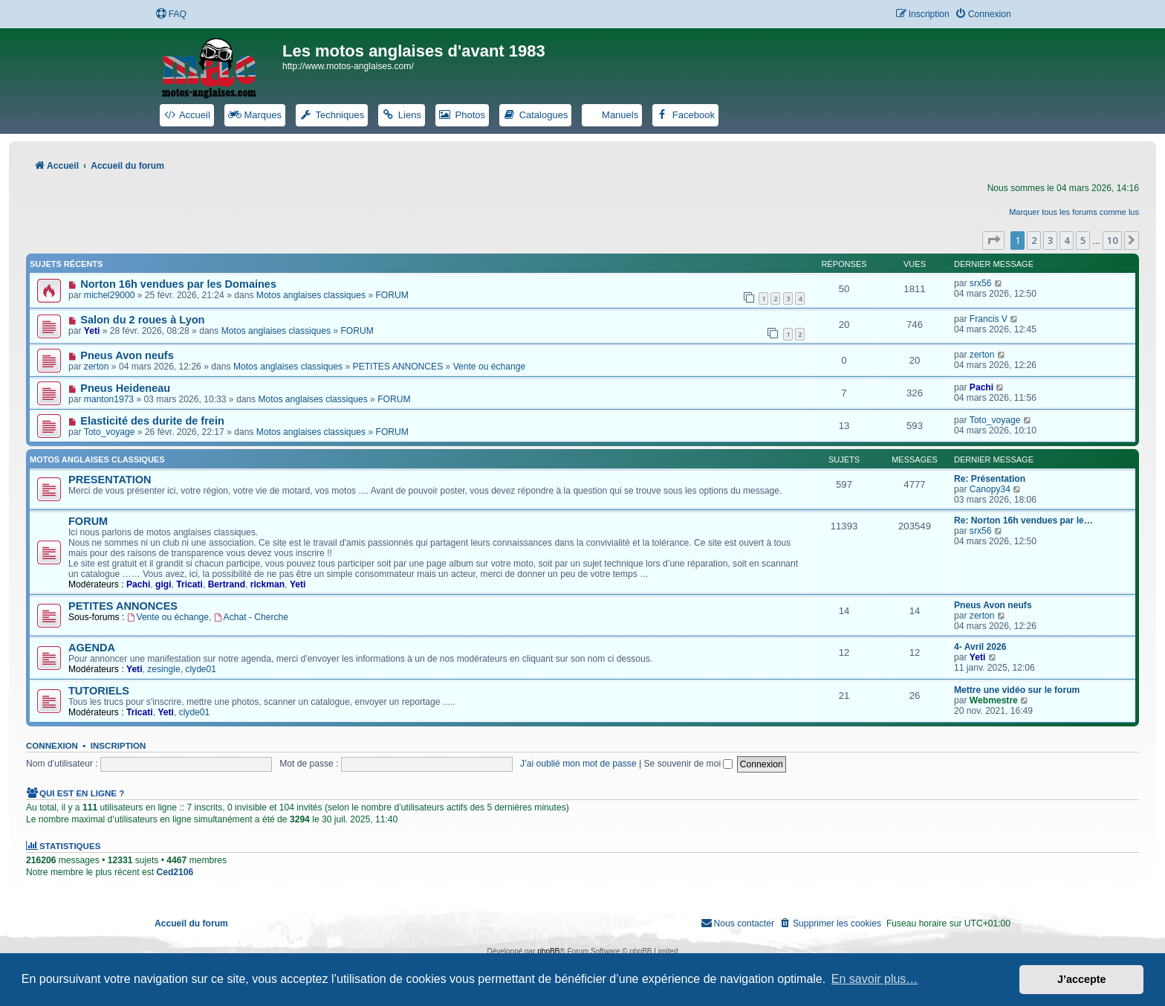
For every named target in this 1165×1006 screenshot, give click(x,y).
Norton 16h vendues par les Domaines (178, 284)
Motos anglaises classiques (311, 295)
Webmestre (994, 700)
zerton (96, 366)
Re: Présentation (989, 479)
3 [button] (1050, 240)
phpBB (548, 951)
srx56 (981, 283)
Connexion (52, 745)
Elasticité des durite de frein (152, 421)
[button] (993, 240)
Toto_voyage (109, 432)
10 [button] (1112, 240)
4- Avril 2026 (980, 647)
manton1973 (109, 399)
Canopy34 (990, 489)
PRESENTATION (110, 480)
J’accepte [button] (1081, 979)
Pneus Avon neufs (127, 355)
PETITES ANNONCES (398, 366)
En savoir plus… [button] (874, 979)
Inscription (118, 745)
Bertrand (226, 584)
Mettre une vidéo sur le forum (1017, 690)
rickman (267, 584)
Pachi (981, 387)
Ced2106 (174, 872)
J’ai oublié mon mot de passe (578, 763)
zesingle (163, 669)
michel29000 (109, 295)
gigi (163, 584)
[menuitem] (170, 14)
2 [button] (1033, 240)
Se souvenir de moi (688, 763)
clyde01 (200, 669)
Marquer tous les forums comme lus (1074, 211)
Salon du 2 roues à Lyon (142, 320)
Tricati (189, 584)
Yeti (92, 331)
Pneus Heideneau (125, 388)
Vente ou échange (489, 366)
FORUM (391, 295)
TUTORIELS (98, 691)
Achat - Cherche (251, 617)
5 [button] (1083, 240)
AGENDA (91, 648)
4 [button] (1066, 240)
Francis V (988, 319)
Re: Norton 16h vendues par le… (1023, 520)
